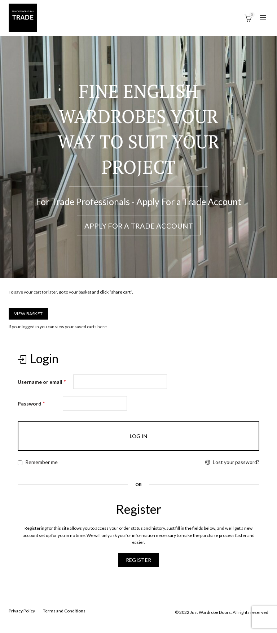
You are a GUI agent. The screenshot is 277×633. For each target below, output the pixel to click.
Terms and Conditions (64, 611)
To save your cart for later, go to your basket (50, 292)
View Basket (28, 313)
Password (31, 403)
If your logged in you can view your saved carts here (58, 326)
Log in (139, 436)
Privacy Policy (22, 611)
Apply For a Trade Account (138, 225)
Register (138, 560)
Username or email (42, 381)
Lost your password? (236, 462)
